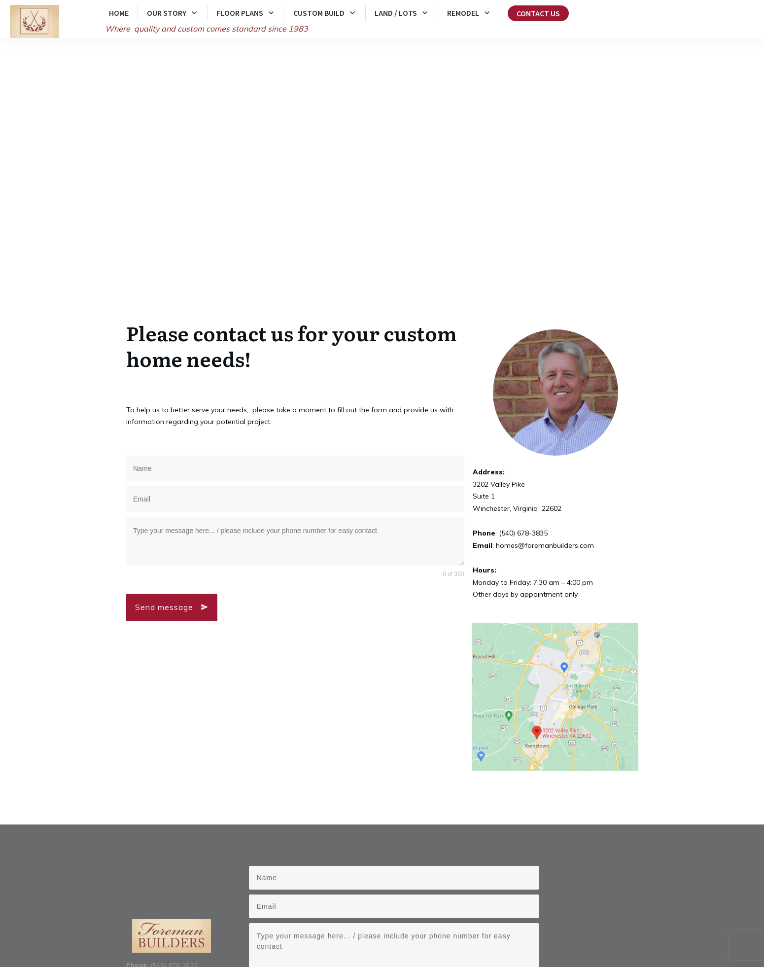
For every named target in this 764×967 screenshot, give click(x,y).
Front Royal (494, 924)
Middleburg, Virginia (333, 934)
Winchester (427, 924)
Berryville (461, 924)
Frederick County (228, 924)
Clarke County (276, 924)
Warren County (322, 924)
